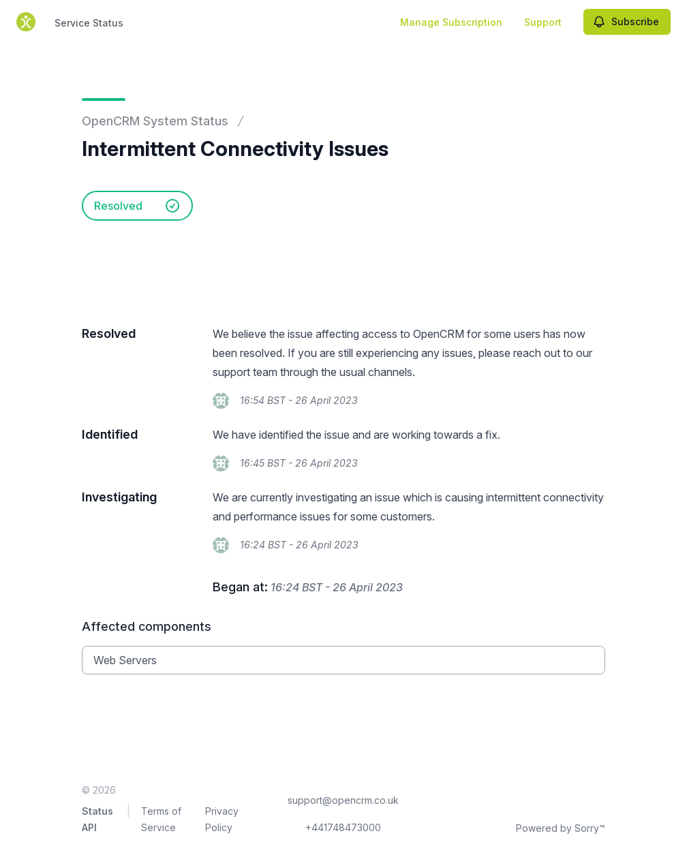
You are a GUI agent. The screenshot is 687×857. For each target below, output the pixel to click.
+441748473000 (343, 827)
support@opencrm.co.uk (343, 800)
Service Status (89, 23)
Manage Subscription (451, 22)
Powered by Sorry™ (560, 828)
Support (543, 22)
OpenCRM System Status (155, 121)
